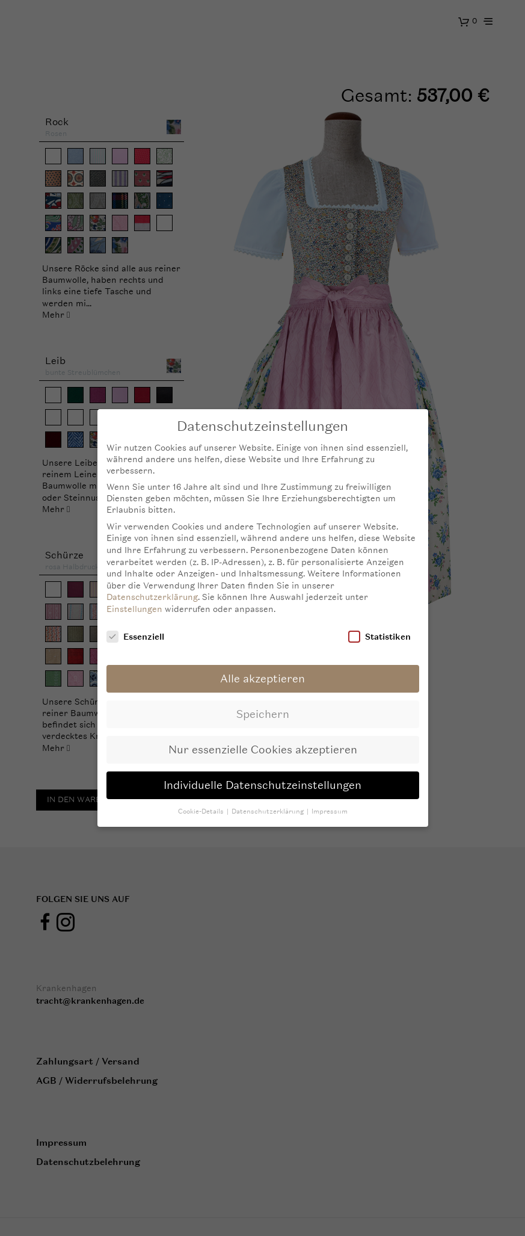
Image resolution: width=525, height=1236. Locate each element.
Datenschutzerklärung (152, 596)
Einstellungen (134, 608)
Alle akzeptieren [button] (262, 678)
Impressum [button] (330, 811)
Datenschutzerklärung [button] (268, 811)
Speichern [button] (262, 714)
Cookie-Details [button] (202, 811)
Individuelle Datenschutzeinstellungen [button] (262, 785)
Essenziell (135, 636)
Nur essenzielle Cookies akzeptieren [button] (262, 749)
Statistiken (379, 636)
